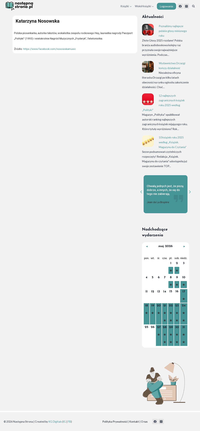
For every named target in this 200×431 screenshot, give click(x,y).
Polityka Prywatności (114, 421)
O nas (144, 421)
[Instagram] (186, 6)
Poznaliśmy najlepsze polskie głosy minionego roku (173, 30)
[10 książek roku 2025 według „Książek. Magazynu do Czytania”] (148, 141)
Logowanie (166, 6)
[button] (141, 192)
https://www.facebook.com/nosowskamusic (49, 49)
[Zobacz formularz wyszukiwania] (193, 6)
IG (64, 421)
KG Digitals (55, 421)
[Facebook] (180, 6)
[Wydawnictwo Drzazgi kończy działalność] (148, 67)
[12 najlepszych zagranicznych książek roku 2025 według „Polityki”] (148, 99)
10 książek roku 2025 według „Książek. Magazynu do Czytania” (172, 142)
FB (69, 421)
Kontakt (134, 421)
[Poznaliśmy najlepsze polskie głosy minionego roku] (148, 30)
